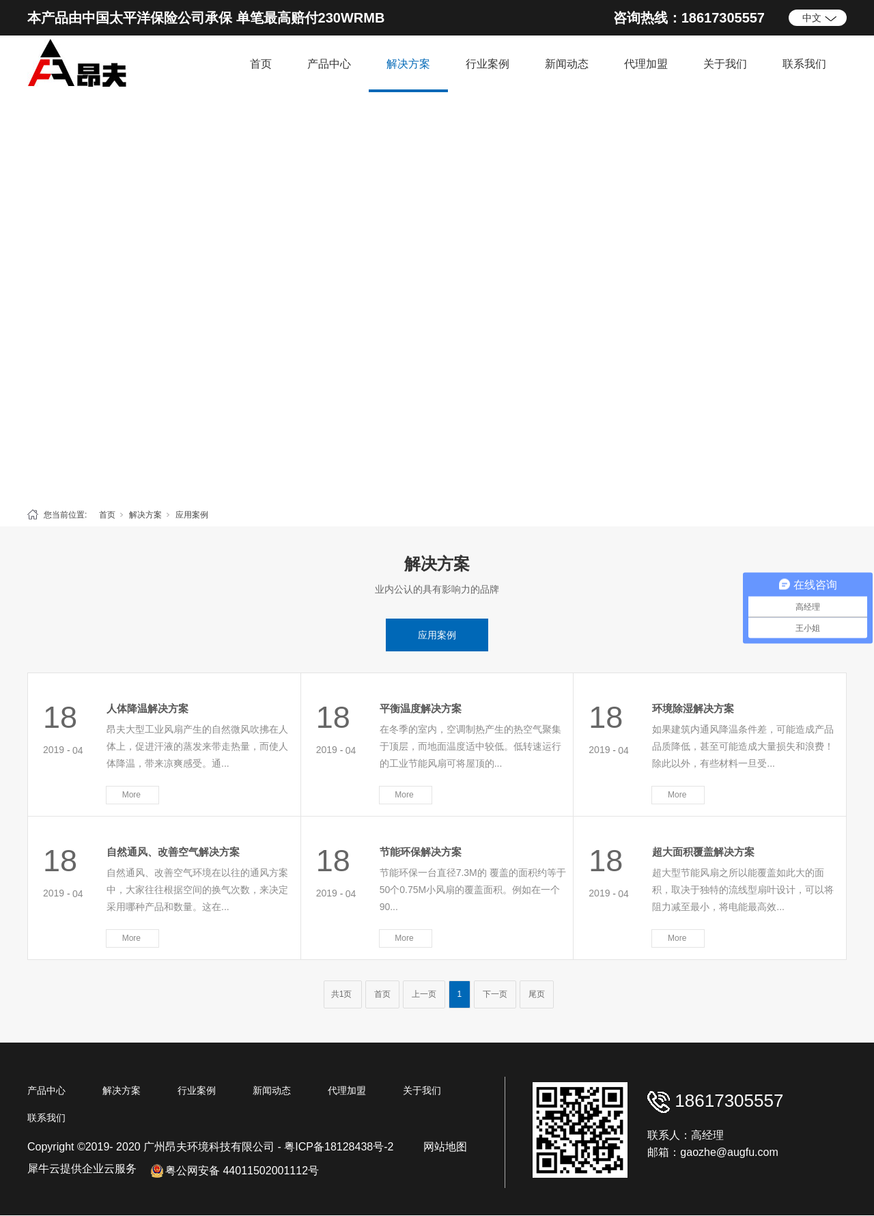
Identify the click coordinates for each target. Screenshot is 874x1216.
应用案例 (191, 515)
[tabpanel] (437, 296)
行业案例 (487, 64)
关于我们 (725, 64)
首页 (261, 64)
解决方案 (408, 64)
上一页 (424, 994)
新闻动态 (567, 64)
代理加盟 (646, 64)
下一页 (495, 994)
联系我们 (804, 64)
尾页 (536, 994)
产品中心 (329, 64)
